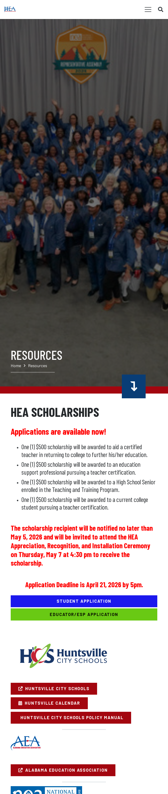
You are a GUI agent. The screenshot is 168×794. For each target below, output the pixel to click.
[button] (148, 9)
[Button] (133, 386)
